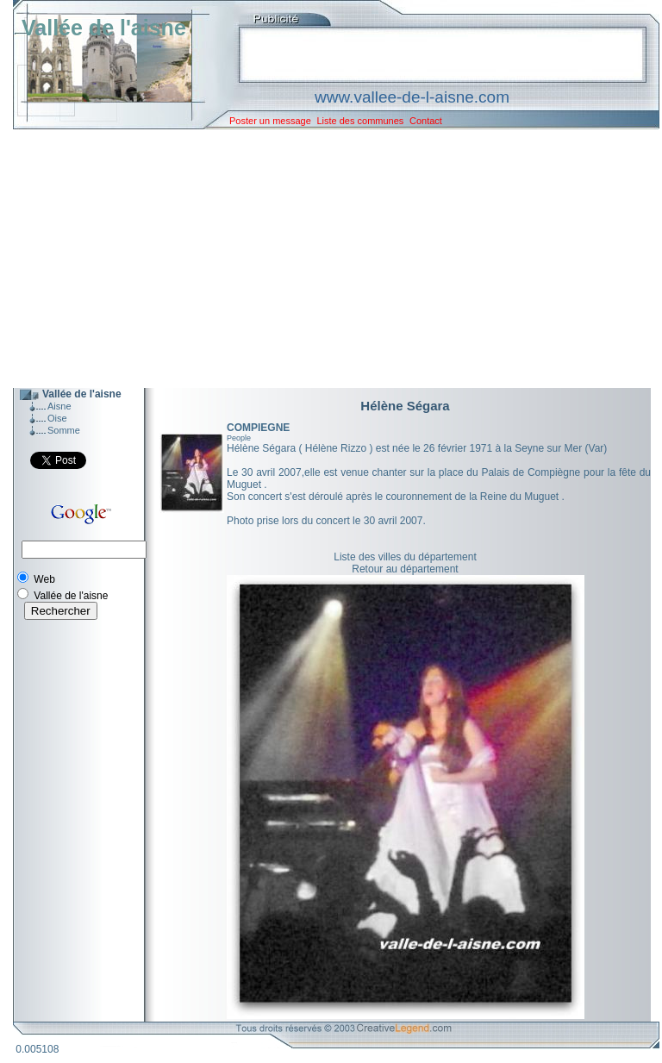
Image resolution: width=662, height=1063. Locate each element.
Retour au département (405, 569)
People (239, 438)
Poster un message (270, 121)
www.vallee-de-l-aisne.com (412, 97)
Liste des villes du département (405, 557)
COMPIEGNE (258, 428)
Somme (63, 430)
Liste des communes (359, 121)
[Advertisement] (323, 258)
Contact (425, 121)
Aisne (59, 406)
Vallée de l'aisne (104, 28)
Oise (57, 418)
